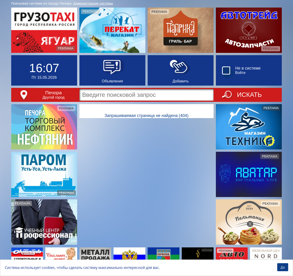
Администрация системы (93, 3)
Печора (53, 92)
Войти (240, 73)
